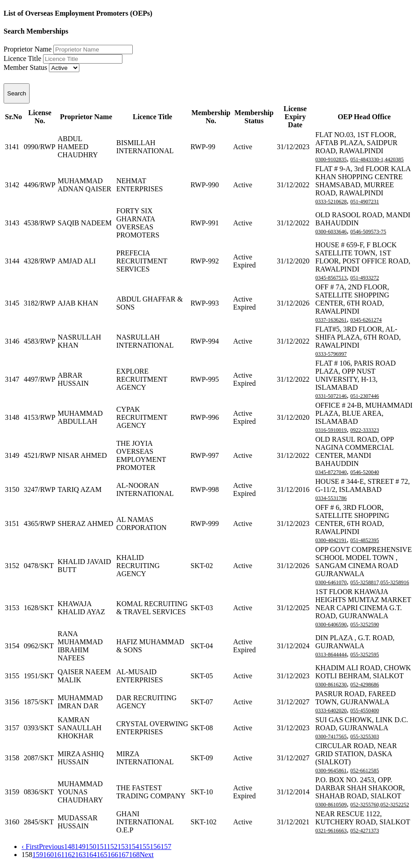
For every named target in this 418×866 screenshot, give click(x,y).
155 (144, 846)
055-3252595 (364, 654)
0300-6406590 (331, 624)
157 (166, 846)
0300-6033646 (331, 231)
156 (155, 846)
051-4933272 (364, 278)
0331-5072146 (331, 396)
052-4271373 (364, 830)
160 (48, 854)
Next (146, 854)
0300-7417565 (331, 736)
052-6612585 (364, 770)
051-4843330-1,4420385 (377, 159)
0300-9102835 (331, 159)
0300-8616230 (331, 684)
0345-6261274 (366, 320)
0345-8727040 (331, 472)
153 (123, 846)
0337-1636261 (331, 320)
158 (27, 854)
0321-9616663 (331, 830)
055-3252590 (364, 624)
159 (37, 854)
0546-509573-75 (368, 231)
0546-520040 (364, 472)
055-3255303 (364, 736)
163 (80, 854)
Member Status (25, 67)
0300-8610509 (331, 804)
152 (112, 846)
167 (123, 854)
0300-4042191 (331, 540)
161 (59, 854)
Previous (51, 846)
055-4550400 (364, 710)
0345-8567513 (331, 278)
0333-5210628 (331, 201)
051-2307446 (364, 396)
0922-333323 (364, 430)
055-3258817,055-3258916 (379, 582)
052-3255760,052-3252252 (379, 804)
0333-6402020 (331, 710)
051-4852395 (364, 540)
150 (91, 846)
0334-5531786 (331, 498)
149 (80, 846)
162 (69, 854)
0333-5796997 (331, 354)
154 (133, 846)
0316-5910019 (331, 430)
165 (101, 854)
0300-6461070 (331, 582)
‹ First (30, 846)
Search (16, 93)
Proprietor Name (28, 49)
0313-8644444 (331, 654)
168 (134, 854)
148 (69, 846)
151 (101, 846)
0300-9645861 (331, 770)
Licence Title (22, 58)
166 (112, 854)
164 (91, 854)
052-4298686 (364, 684)
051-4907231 (364, 201)
